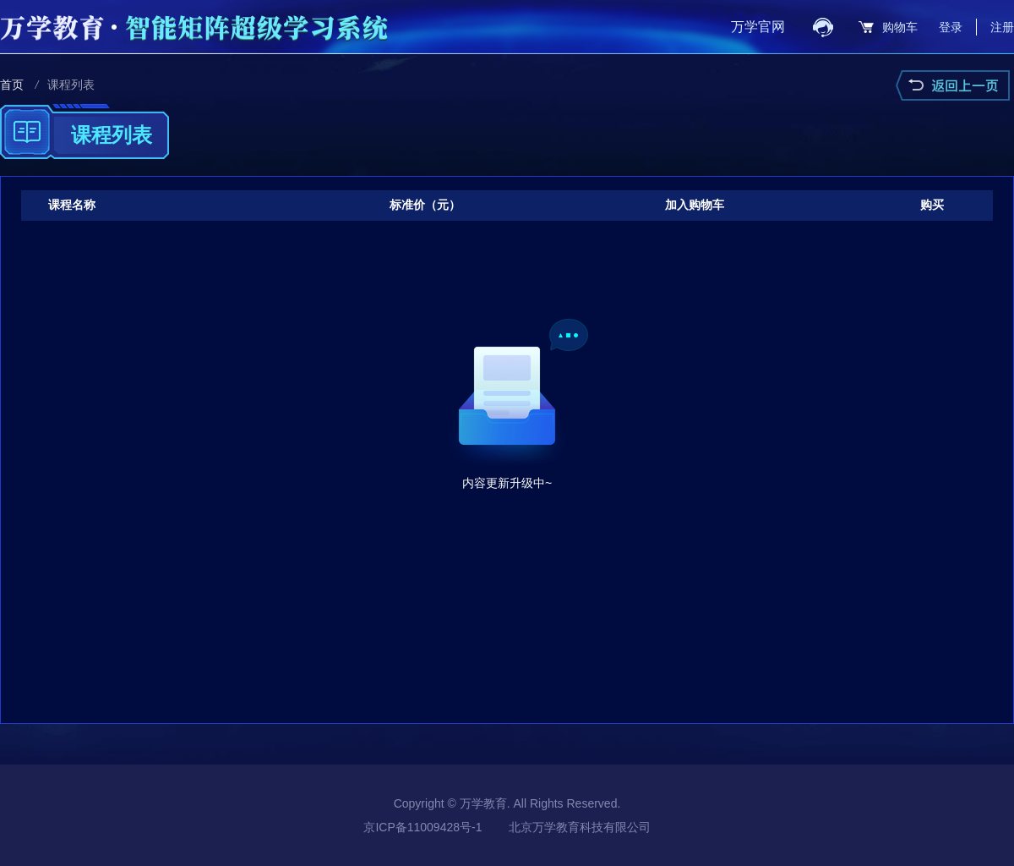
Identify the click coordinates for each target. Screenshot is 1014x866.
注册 (1002, 27)
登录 (950, 27)
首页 (12, 85)
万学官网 (758, 26)
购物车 (900, 27)
